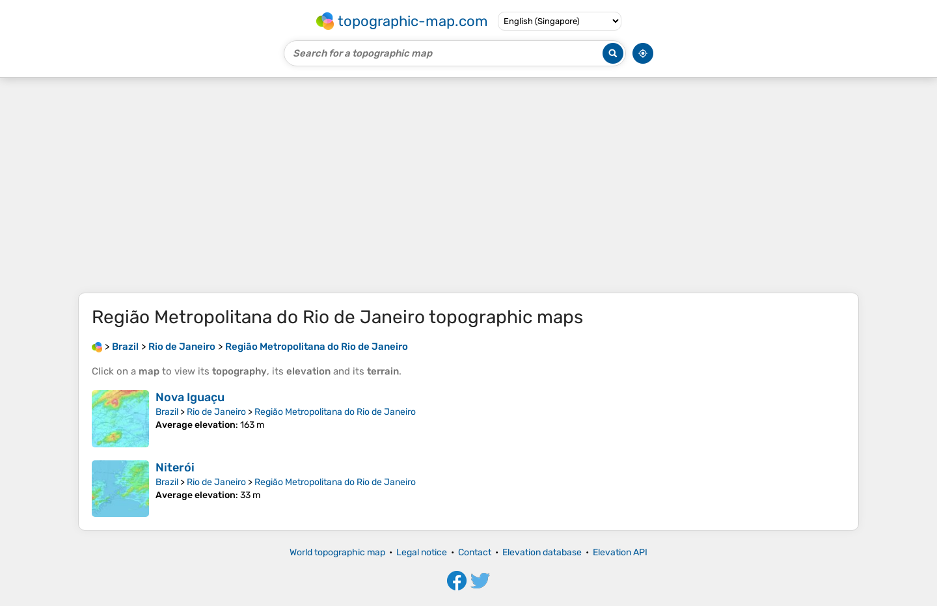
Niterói (175, 467)
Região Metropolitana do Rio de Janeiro (335, 411)
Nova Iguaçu (190, 397)
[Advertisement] (468, 185)
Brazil (167, 411)
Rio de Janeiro (216, 411)
